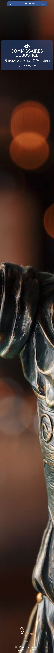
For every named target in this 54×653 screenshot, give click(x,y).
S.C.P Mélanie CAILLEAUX (29, 4)
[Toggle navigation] (43, 4)
